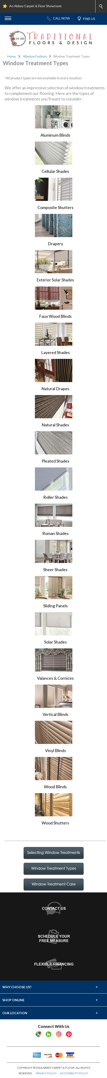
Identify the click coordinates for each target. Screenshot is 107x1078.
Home (11, 56)
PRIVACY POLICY (46, 1073)
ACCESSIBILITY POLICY (74, 1073)
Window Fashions (35, 56)
